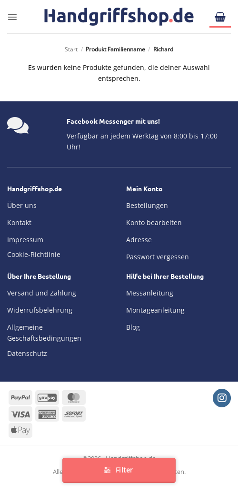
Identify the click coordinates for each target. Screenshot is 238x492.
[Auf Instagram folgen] (222, 398)
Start (71, 49)
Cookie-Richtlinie (33, 254)
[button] (12, 17)
